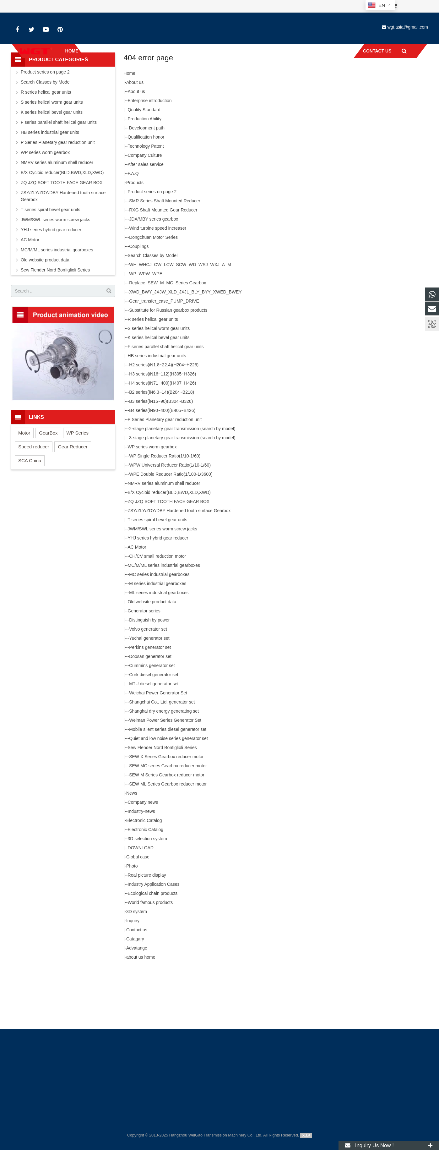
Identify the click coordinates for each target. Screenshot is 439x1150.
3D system (136, 966)
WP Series (78, 487)
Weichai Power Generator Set (158, 747)
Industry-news (141, 866)
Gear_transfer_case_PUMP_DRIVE (164, 356)
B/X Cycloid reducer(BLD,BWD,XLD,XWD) (169, 547)
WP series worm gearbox (152, 501)
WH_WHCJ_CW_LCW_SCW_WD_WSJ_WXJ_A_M (180, 319)
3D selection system (147, 893)
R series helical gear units (153, 374)
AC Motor (137, 602)
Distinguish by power (149, 674)
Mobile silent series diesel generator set (167, 784)
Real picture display (147, 930)
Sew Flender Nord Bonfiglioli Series (162, 802)
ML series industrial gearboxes (158, 647)
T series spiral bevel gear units (157, 574)
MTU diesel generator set (153, 738)
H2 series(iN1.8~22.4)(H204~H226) (163, 419)
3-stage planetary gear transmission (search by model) (182, 492)
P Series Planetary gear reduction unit (165, 474)
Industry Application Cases (154, 939)
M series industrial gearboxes (157, 638)
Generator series (144, 665)
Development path (146, 182)
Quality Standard (144, 164)
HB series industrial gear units (157, 410)
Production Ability (144, 173)
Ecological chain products (153, 948)
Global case (137, 911)
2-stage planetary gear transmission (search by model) (182, 483)
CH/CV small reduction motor (157, 611)
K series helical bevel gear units (159, 392)
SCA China (29, 515)
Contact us (136, 984)
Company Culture (145, 210)
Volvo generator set (148, 684)
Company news (143, 857)
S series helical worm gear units (159, 383)
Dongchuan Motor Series (153, 292)
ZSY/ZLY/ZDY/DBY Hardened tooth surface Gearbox (179, 565)
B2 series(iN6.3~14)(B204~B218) (161, 447)
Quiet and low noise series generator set (168, 793)
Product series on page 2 (152, 246)
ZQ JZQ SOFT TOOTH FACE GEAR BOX (169, 556)
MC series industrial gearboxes (159, 629)
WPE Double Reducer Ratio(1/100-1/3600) (170, 529)
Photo (132, 920)
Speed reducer (33, 501)
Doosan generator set (150, 711)
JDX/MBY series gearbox (153, 274)
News (131, 848)
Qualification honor (146, 191)
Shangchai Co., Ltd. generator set (162, 756)
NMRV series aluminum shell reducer (164, 538)
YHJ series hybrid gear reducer (158, 592)
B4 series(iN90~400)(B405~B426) (162, 465)
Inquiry (132, 975)
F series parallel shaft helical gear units (166, 401)
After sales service (146, 219)
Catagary (135, 993)
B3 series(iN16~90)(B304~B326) (161, 456)
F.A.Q (133, 228)
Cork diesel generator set (153, 729)
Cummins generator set (152, 720)
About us (135, 137)
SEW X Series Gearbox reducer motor (166, 811)
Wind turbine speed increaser (157, 283)
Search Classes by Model (153, 310)
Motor (24, 487)
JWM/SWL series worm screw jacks (162, 583)
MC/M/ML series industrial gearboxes (164, 620)
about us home (140, 1012)
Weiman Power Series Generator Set (165, 775)
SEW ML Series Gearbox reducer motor (168, 838)
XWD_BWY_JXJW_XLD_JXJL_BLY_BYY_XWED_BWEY (185, 346)
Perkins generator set (150, 702)
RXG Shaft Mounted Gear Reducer (163, 264)
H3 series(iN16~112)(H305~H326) (162, 428)
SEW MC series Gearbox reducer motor (168, 820)
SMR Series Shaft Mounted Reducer (164, 255)
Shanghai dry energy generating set (164, 766)
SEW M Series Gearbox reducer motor (166, 829)
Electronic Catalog (144, 875)
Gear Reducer (72, 501)
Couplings (139, 301)
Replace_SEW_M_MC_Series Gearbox (167, 337)
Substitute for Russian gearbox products (168, 365)
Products (135, 237)
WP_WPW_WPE (145, 328)
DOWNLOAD (141, 902)
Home (202, 83)
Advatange (136, 1002)
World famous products (150, 957)
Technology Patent (146, 201)
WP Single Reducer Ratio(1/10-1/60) (164, 510)
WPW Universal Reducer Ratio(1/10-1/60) (170, 520)
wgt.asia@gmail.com (408, 27)
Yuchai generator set (149, 693)
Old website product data (152, 656)
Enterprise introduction (150, 155)
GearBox (48, 487)
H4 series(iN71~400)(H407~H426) (162, 438)
